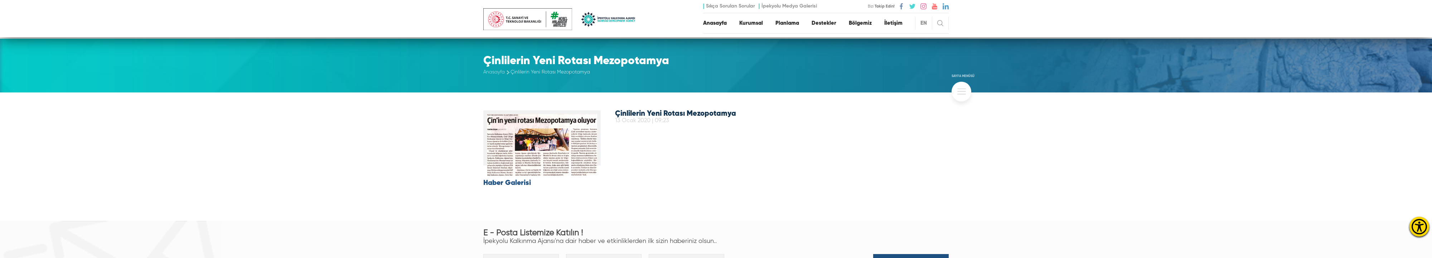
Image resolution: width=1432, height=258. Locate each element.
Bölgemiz (860, 23)
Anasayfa (715, 23)
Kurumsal (751, 23)
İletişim (893, 23)
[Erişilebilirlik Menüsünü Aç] (1419, 226)
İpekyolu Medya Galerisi (789, 6)
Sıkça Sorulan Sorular (730, 6)
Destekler (824, 23)
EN (923, 23)
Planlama (787, 23)
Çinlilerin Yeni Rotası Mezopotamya (550, 72)
